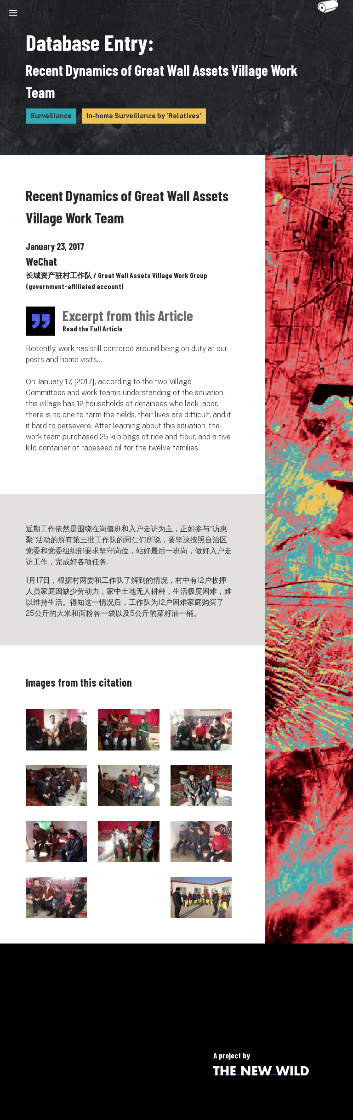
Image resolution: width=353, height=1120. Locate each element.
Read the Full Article (93, 328)
